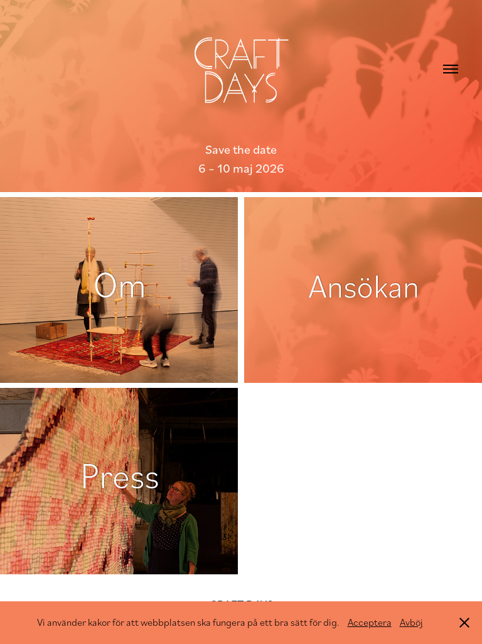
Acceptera (370, 622)
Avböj (411, 622)
